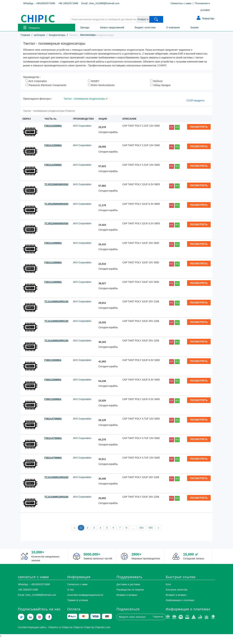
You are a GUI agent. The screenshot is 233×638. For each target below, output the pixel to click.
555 (151, 527)
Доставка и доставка (128, 584)
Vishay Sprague (160, 85)
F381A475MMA (53, 418)
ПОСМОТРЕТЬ (199, 126)
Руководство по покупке (130, 589)
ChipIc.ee (67, 627)
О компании (173, 27)
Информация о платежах (180, 600)
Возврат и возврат (126, 594)
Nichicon (156, 81)
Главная (25, 35)
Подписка (158, 616)
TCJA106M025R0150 (56, 301)
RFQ (177, 127)
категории (39, 35)
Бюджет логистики (145, 27)
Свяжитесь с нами (181, 3)
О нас (70, 589)
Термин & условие (77, 600)
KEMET (93, 81)
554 (141, 527)
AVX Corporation (36, 81)
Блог (168, 584)
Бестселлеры (88, 34)
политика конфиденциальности (85, 594)
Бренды (84, 27)
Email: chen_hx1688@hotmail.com (100, 3)
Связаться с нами (77, 584)
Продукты (31, 27)
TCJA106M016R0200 (56, 477)
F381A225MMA (53, 125)
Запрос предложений (112, 27)
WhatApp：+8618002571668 (39, 3)
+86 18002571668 (68, 3)
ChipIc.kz (78, 627)
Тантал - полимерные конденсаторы (87, 98)
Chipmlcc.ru (54, 627)
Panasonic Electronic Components (46, 85)
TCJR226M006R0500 (56, 184)
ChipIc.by (89, 627)
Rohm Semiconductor (101, 85)
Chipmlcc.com (102, 627)
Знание (194, 27)
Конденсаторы (57, 35)
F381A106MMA (53, 243)
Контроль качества (176, 589)
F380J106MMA (52, 360)
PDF (171, 127)
